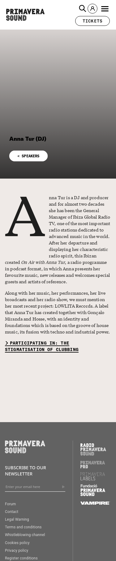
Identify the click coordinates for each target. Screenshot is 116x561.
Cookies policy (17, 543)
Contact (11, 512)
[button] (83, 9)
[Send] (63, 487)
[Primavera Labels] (92, 478)
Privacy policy (16, 550)
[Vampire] (95, 503)
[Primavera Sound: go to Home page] (25, 15)
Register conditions (21, 558)
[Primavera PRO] (92, 466)
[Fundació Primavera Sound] (92, 494)
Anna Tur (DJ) (27, 138)
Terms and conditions (23, 527)
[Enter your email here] (35, 487)
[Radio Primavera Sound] (93, 449)
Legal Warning (17, 519)
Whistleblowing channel (25, 535)
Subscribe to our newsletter (25, 471)
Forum (10, 504)
